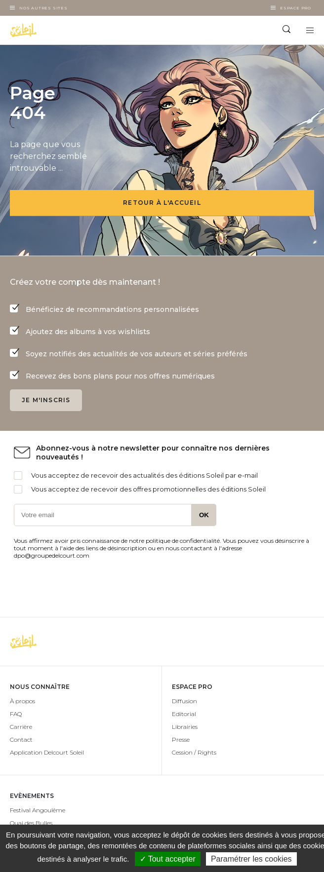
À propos (22, 701)
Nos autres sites (43, 7)
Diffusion (184, 701)
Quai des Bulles (31, 823)
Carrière (21, 726)
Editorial (184, 714)
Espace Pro (295, 7)
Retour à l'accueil (162, 202)
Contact (21, 739)
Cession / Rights (194, 752)
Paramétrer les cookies (251, 859)
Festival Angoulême (37, 810)
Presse (181, 739)
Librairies (185, 726)
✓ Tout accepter (168, 859)
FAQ (16, 714)
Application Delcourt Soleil (47, 752)
